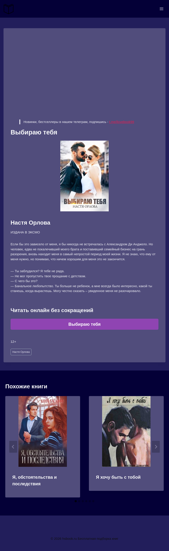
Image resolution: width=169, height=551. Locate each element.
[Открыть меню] (161, 8)
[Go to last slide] (13, 447)
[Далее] (156, 447)
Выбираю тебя (84, 324)
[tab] (76, 501)
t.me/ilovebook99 (121, 122)
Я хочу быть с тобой (118, 477)
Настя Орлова (21, 352)
